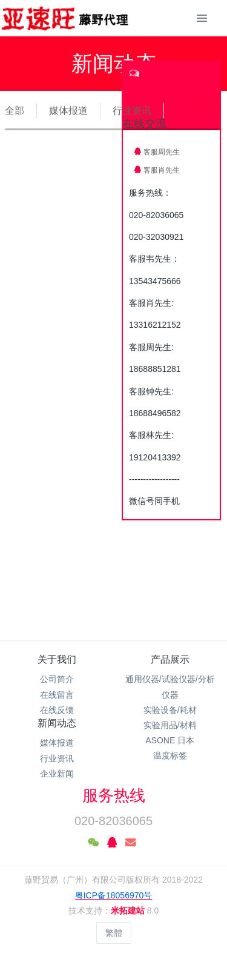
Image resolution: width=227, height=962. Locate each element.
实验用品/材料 (170, 725)
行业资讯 (132, 110)
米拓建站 (129, 910)
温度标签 (170, 755)
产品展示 (170, 659)
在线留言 (57, 695)
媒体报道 (68, 110)
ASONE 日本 (169, 740)
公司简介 (57, 679)
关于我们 (57, 659)
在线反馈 (57, 710)
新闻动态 (57, 723)
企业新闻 (195, 110)
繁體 (113, 933)
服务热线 (113, 795)
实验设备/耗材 (170, 710)
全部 (14, 110)
